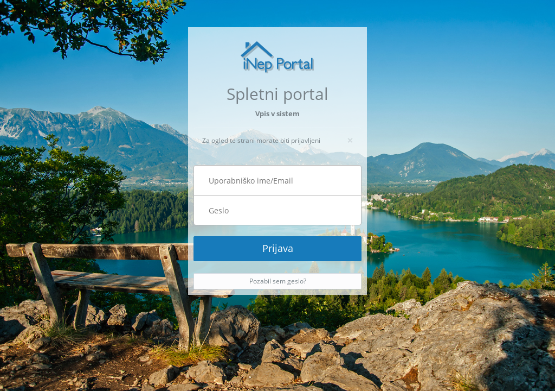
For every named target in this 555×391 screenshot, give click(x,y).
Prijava (277, 248)
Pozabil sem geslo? (277, 281)
